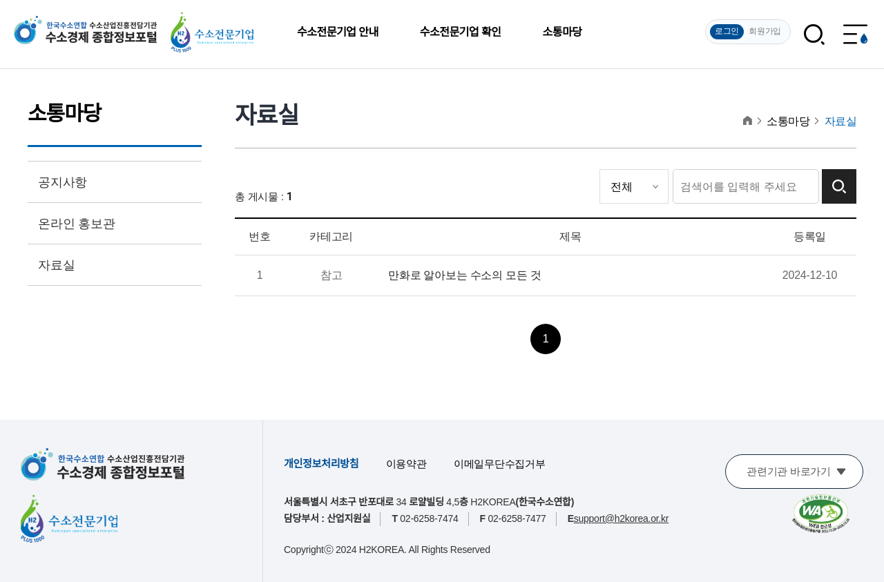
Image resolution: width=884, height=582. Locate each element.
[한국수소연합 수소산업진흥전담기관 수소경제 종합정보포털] (102, 464)
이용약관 (406, 463)
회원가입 (765, 31)
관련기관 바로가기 (789, 471)
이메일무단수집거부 (500, 463)
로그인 (727, 31)
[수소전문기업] (69, 518)
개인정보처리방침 (321, 463)
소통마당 (562, 32)
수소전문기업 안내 (337, 32)
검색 (839, 186)
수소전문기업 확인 (460, 32)
